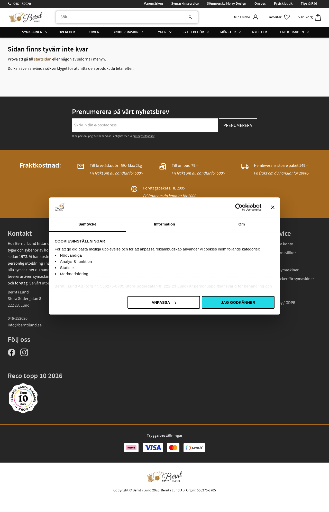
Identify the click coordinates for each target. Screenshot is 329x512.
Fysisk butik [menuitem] (283, 3)
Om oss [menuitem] (260, 3)
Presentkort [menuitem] (264, 294)
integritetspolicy (144, 136)
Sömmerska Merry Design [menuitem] (226, 3)
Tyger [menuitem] (161, 32)
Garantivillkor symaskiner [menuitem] (276, 270)
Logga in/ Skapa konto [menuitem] (273, 244)
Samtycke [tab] (87, 224)
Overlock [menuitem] (67, 32)
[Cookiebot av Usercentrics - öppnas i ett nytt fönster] (238, 207)
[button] (279, 17)
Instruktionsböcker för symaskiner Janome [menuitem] (284, 282)
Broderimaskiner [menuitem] (128, 32)
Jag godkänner (238, 302)
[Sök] (190, 17)
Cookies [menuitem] (261, 311)
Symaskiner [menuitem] (32, 32)
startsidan (42, 59)
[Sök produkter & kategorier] (126, 17)
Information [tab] (164, 224)
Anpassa (163, 302)
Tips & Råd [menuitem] (309, 3)
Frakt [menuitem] (258, 261)
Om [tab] (241, 224)
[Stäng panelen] (273, 207)
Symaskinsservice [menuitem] (185, 3)
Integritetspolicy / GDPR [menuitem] (274, 303)
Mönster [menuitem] (228, 32)
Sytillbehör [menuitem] (193, 32)
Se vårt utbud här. (44, 283)
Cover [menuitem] (94, 32)
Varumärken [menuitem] (153, 3)
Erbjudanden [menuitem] (292, 32)
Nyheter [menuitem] (259, 32)
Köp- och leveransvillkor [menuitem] (275, 253)
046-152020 (22, 4)
